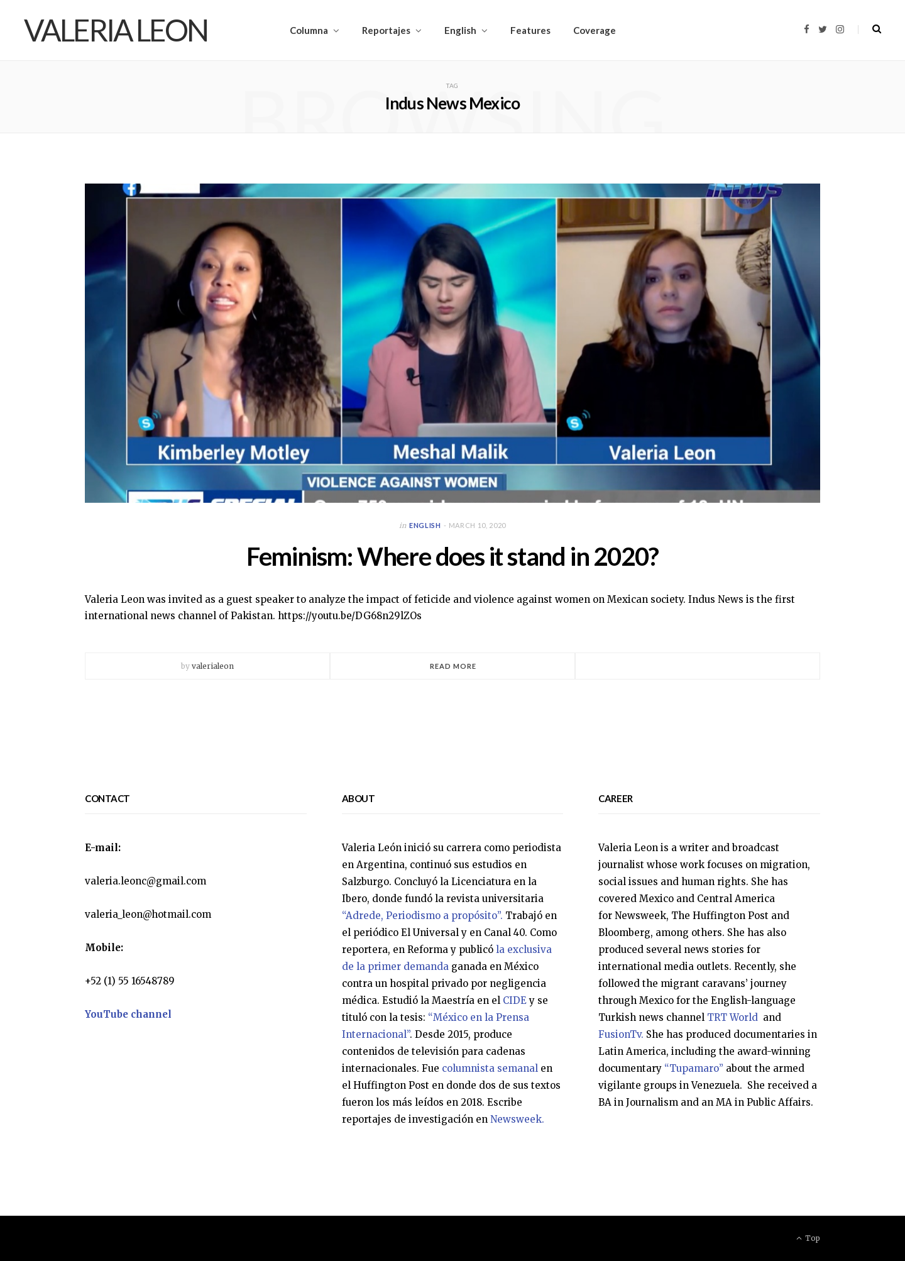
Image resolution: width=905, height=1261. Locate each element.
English (460, 30)
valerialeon (213, 666)
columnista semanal (490, 1068)
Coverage (594, 30)
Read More (453, 666)
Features (530, 30)
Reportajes (386, 30)
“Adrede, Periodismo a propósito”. (422, 916)
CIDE (515, 1000)
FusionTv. (621, 1034)
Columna (309, 30)
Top (808, 1238)
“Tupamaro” (693, 1068)
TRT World (733, 1017)
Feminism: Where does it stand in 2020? (452, 556)
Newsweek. (517, 1119)
